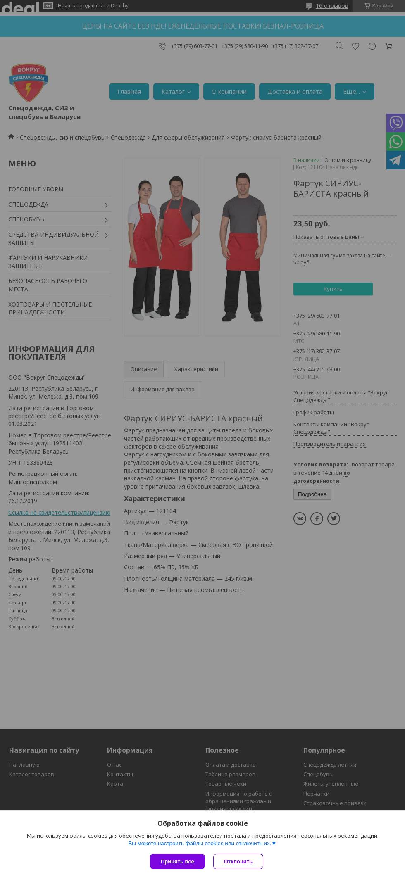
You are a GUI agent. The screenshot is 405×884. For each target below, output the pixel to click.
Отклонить (238, 861)
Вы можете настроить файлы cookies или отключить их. (199, 843)
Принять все (177, 861)
